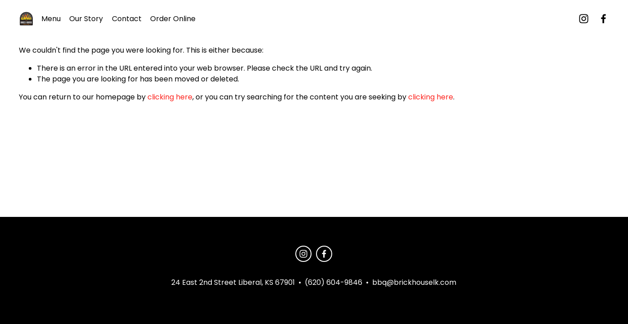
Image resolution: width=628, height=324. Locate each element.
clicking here (169, 97)
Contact (127, 19)
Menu (51, 19)
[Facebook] (603, 18)
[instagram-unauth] (583, 18)
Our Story (86, 19)
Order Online (173, 19)
